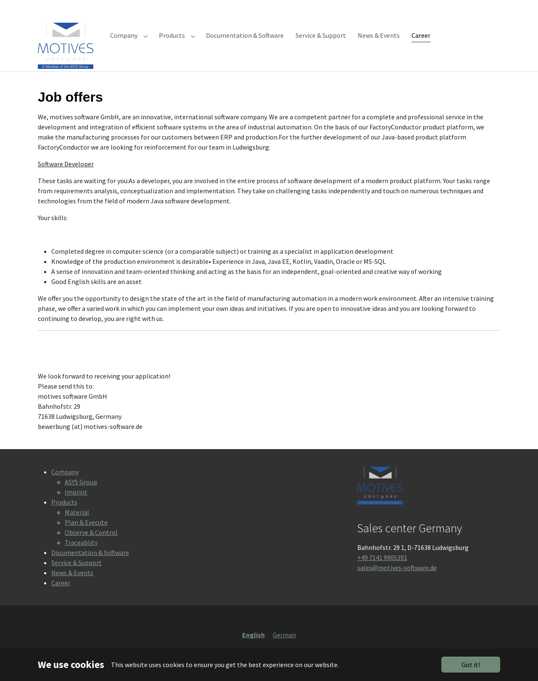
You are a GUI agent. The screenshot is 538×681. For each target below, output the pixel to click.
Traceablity (81, 542)
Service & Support (76, 562)
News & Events (72, 572)
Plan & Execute (86, 522)
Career (60, 582)
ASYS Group (81, 482)
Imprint (76, 492)
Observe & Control (91, 532)
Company (65, 472)
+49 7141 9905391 (382, 557)
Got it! (471, 664)
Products (64, 502)
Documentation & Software (90, 552)
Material (77, 512)
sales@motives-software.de (397, 567)
